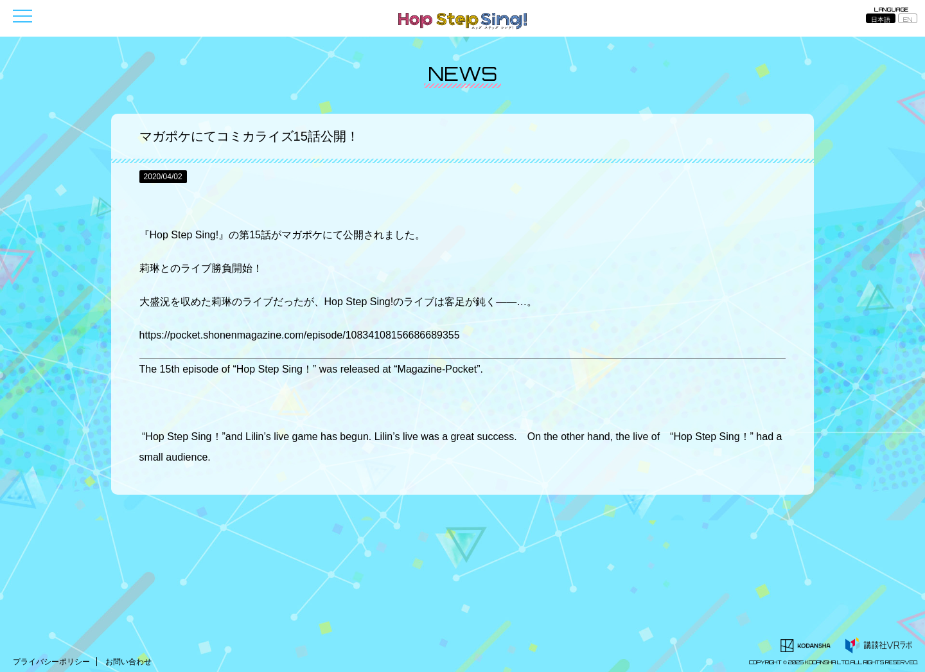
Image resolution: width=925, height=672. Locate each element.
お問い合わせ (128, 661)
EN (907, 19)
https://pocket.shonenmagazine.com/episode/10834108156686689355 (299, 335)
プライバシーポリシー (51, 661)
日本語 (880, 19)
